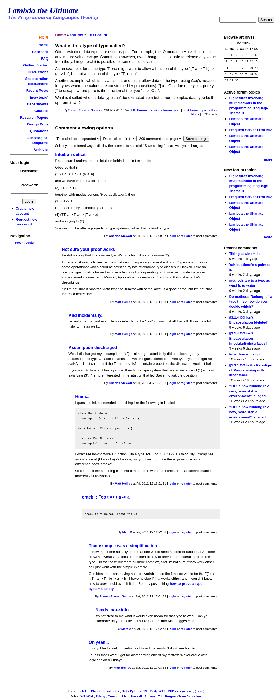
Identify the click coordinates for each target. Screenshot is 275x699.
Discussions (38, 72)
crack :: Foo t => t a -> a (105, 497)
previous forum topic (164, 110)
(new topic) (39, 97)
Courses (41, 111)
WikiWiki (86, 696)
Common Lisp (118, 696)
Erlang (100, 696)
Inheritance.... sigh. (244, 354)
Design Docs (37, 124)
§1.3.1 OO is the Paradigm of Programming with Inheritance (250, 370)
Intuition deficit (70, 154)
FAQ (44, 59)
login (172, 235)
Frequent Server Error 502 (250, 130)
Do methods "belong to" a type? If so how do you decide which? (250, 301)
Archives (41, 150)
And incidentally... (86, 315)
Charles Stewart (120, 235)
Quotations (39, 131)
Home (43, 45)
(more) (199, 691)
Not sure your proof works (88, 249)
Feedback (40, 52)
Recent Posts (37, 90)
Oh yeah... (99, 642)
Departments (37, 104)
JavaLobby (111, 691)
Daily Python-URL (135, 691)
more (268, 159)
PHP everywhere (180, 691)
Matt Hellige (123, 301)
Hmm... (82, 396)
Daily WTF (157, 691)
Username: (29, 171)
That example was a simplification (123, 546)
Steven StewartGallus (84, 110)
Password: (29, 185)
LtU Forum (97, 35)
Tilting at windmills (244, 254)
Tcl (160, 696)
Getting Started (35, 65)
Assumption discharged (92, 347)
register (186, 235)
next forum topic (195, 110)
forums (76, 35)
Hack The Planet (88, 691)
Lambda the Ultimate (43, 10)
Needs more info (112, 610)
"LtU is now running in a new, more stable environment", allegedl (249, 391)
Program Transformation (183, 696)
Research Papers (34, 118)
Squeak (149, 696)
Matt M (127, 532)
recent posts (24, 242)
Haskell (136, 696)
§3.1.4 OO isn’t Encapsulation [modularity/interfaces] (248, 338)
